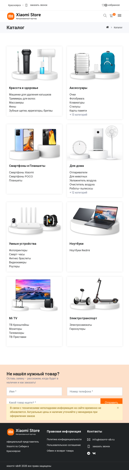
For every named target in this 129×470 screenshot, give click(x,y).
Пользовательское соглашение (64, 445)
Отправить (111, 403)
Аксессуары (78, 88)
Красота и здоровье (23, 88)
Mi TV (13, 318)
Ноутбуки (76, 243)
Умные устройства (22, 243)
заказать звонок (38, 5)
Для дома (77, 165)
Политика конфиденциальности (64, 439)
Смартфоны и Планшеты (27, 165)
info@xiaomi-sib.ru (104, 439)
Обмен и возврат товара (60, 450)
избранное (111, 5)
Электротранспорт (83, 318)
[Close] (117, 408)
